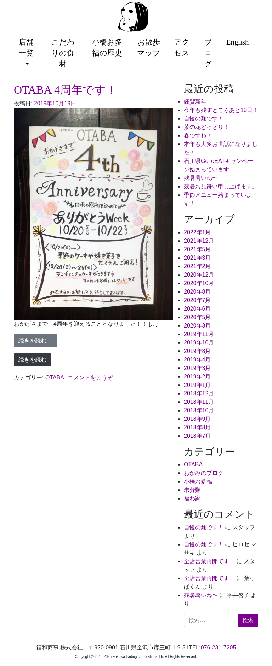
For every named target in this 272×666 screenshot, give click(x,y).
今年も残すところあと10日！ (221, 110)
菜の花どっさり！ (206, 127)
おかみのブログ (203, 473)
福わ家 (192, 498)
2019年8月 (197, 351)
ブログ (208, 53)
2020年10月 (199, 283)
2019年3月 (197, 368)
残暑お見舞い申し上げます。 (220, 186)
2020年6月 (197, 309)
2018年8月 (197, 427)
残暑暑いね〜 (201, 178)
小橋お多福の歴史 (107, 47)
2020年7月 (197, 300)
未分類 (192, 490)
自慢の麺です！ (203, 119)
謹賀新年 (195, 102)
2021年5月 (197, 249)
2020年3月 (197, 326)
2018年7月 (197, 436)
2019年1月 (197, 385)
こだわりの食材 (63, 53)
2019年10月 (199, 343)
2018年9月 (197, 419)
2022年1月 (197, 232)
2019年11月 (199, 334)
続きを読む (32, 359)
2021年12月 (199, 241)
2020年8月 (197, 292)
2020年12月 (199, 275)
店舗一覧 (26, 47)
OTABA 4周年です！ (65, 89)
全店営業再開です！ (209, 561)
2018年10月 (199, 410)
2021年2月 (197, 266)
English (237, 42)
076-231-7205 (218, 647)
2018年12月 (199, 393)
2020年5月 (197, 317)
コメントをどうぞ (90, 378)
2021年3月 (197, 258)
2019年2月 (197, 376)
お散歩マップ (148, 47)
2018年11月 (199, 402)
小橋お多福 (198, 481)
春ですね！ (198, 135)
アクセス (181, 47)
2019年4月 (197, 359)
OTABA (54, 378)
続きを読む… (37, 339)
